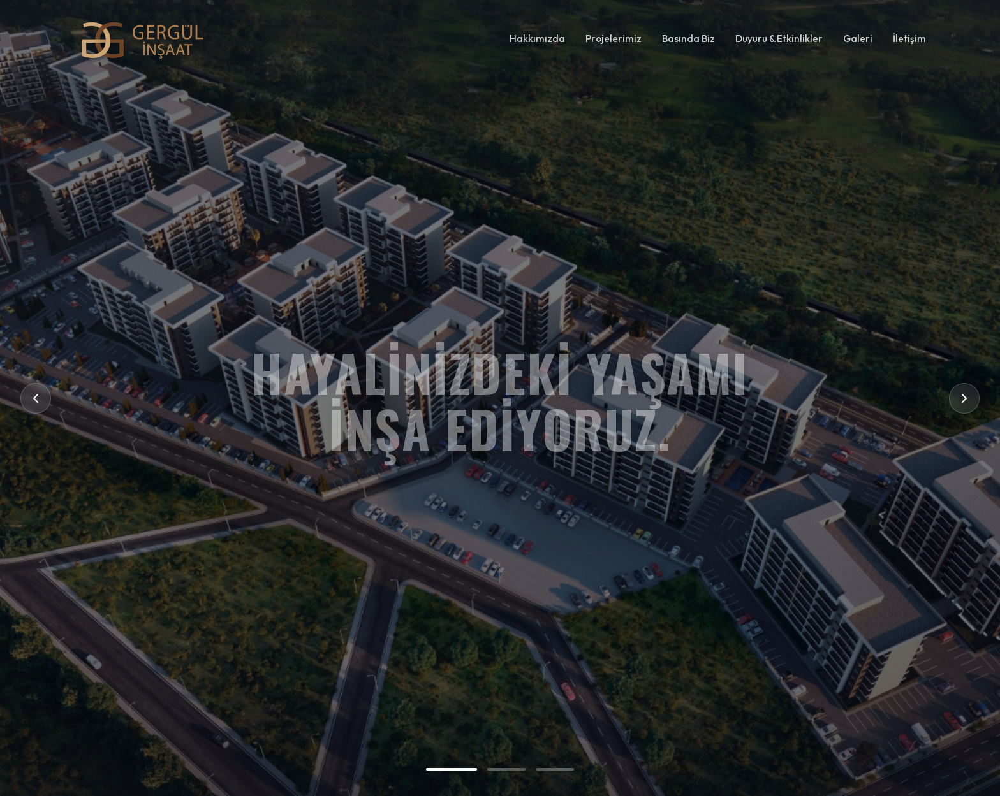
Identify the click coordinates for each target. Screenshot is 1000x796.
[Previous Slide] (35, 398)
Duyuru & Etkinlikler (779, 39)
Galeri (857, 39)
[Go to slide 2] (506, 769)
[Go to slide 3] (555, 769)
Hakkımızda (537, 39)
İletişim (909, 39)
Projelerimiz (613, 39)
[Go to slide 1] (451, 769)
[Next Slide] (964, 398)
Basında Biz (688, 39)
